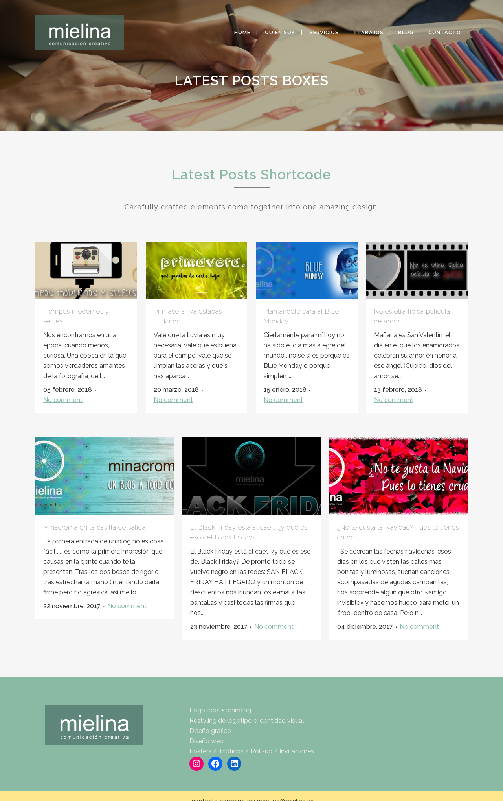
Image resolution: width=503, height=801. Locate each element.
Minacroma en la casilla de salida (94, 527)
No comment (63, 400)
